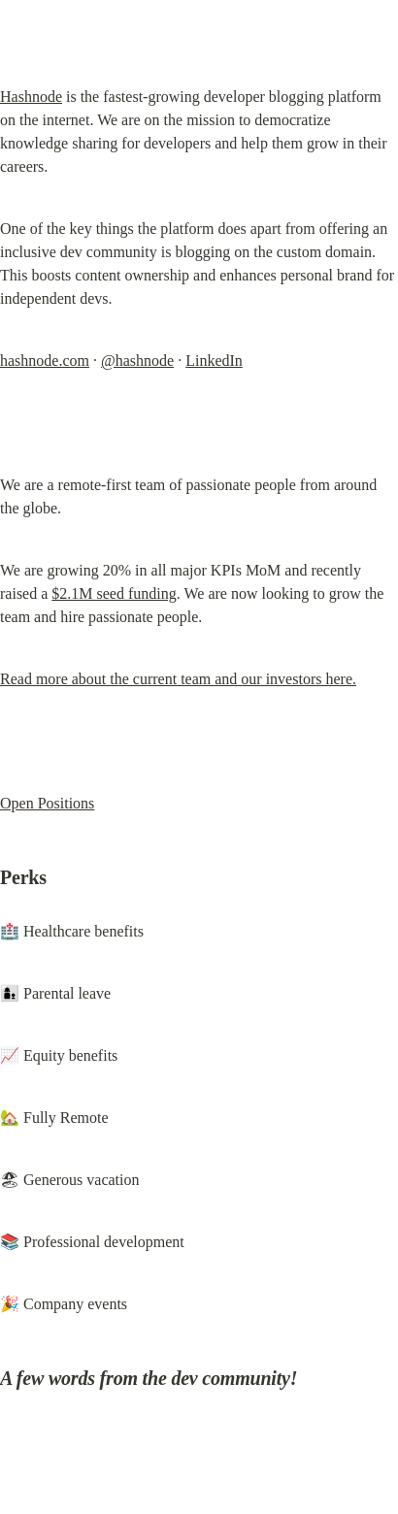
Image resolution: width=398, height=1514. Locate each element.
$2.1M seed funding (113, 593)
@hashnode (137, 360)
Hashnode (31, 96)
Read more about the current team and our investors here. (178, 679)
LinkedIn (214, 360)
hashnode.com (44, 360)
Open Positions (47, 803)
